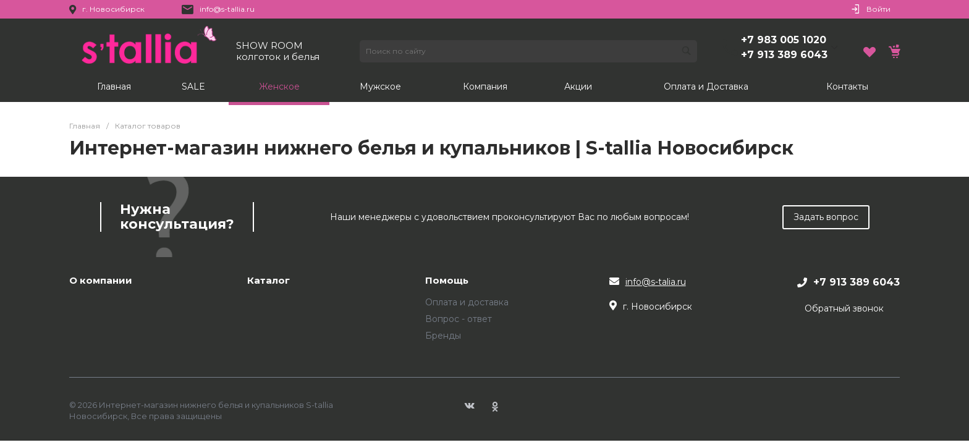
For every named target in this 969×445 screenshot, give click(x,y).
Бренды (443, 335)
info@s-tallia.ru (227, 9)
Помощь (446, 281)
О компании (100, 281)
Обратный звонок (844, 308)
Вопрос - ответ (458, 318)
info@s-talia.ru (655, 281)
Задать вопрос (825, 216)
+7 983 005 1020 (783, 40)
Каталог (268, 281)
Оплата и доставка (467, 302)
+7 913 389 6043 (784, 55)
